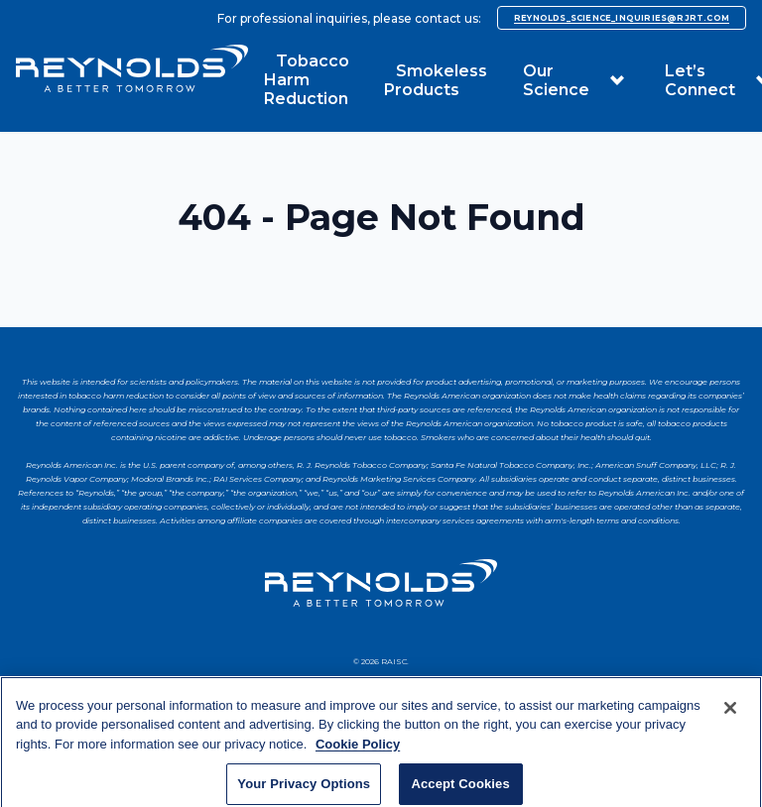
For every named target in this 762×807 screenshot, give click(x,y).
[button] (617, 80)
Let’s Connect (700, 80)
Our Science (556, 80)
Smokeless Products (435, 80)
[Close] (730, 717)
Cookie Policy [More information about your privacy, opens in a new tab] (358, 753)
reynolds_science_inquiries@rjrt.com (621, 18)
